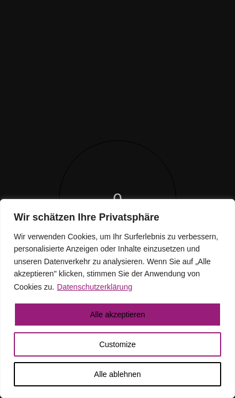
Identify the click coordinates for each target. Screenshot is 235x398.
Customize (117, 344)
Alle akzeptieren (117, 314)
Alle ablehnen (117, 374)
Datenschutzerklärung (94, 286)
